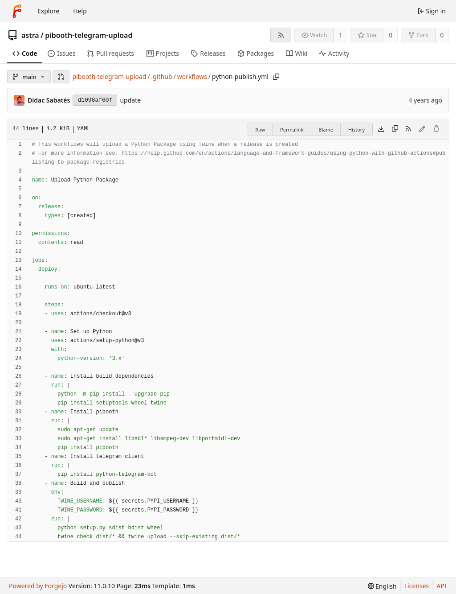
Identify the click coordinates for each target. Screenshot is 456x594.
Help (80, 11)
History (356, 129)
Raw (260, 129)
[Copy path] (276, 76)
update (130, 100)
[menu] (382, 586)
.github (161, 76)
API (441, 586)
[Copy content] (395, 129)
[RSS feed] (280, 35)
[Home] (16, 11)
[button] (61, 76)
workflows (192, 76)
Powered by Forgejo (38, 586)
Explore (48, 11)
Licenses (416, 586)
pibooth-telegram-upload (88, 35)
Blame (325, 129)
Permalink (291, 129)
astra (30, 35)
